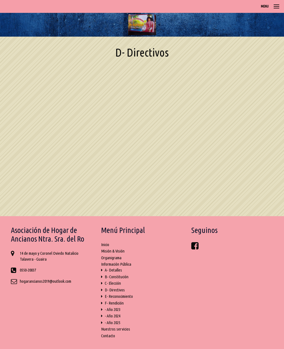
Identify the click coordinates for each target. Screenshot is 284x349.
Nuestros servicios (115, 329)
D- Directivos (113, 289)
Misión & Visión (113, 251)
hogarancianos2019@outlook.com (45, 281)
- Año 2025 (110, 322)
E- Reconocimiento (117, 296)
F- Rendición (112, 303)
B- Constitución (114, 276)
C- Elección (111, 283)
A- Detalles (111, 270)
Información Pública (116, 264)
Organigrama (111, 257)
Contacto (108, 335)
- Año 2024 (110, 315)
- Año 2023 (110, 309)
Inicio (105, 244)
